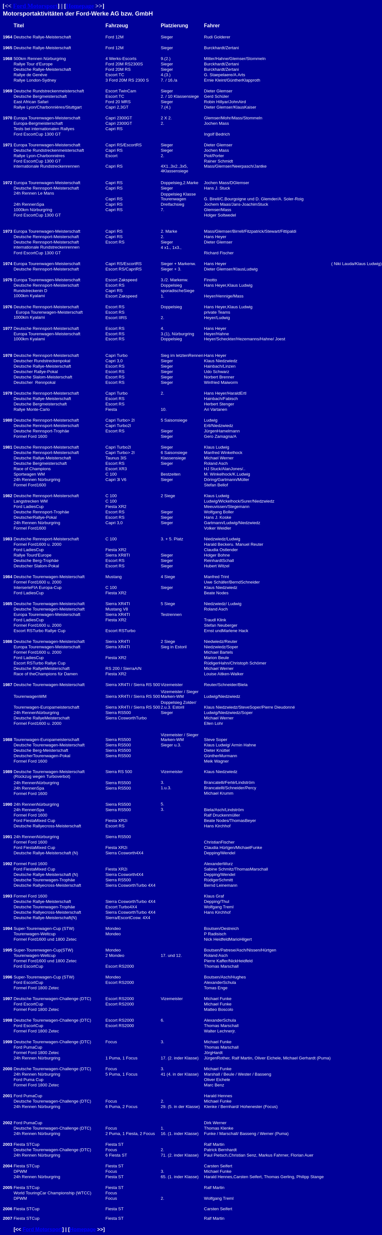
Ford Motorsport (35, 6)
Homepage (80, 6)
